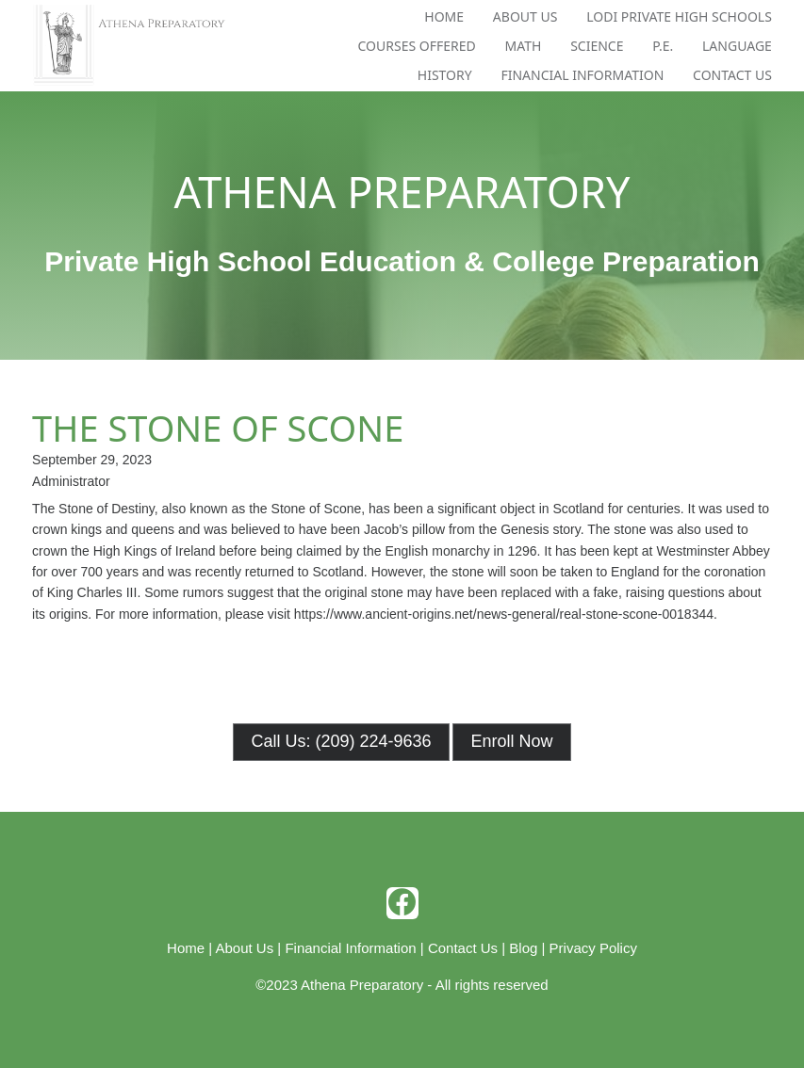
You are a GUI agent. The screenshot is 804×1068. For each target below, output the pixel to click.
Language (737, 46)
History (445, 75)
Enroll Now (511, 741)
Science (596, 46)
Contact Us (732, 75)
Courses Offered (417, 46)
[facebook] (402, 903)
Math (523, 46)
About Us (525, 16)
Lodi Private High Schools (679, 16)
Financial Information (582, 75)
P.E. (662, 46)
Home (444, 16)
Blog (523, 948)
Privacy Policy (593, 948)
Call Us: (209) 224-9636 (341, 741)
